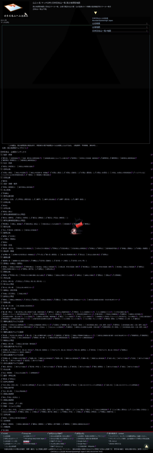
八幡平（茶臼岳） (65, 199)
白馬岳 (5, 325)
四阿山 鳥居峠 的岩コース (11, 269)
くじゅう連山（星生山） (120, 409)
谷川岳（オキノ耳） (79, 261)
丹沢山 (19, 281)
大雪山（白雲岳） (102, 173)
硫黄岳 (123, 314)
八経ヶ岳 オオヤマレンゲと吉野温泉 (90, 385)
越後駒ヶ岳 (6, 261)
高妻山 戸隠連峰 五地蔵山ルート (73, 299)
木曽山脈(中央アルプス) (12, 346)
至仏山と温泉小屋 (93, 254)
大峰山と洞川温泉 (53, 385)
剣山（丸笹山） (13, 397)
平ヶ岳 (40, 254)
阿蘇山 (36, 412)
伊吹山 (12, 379)
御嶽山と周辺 (8, 340)
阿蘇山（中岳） (68, 412)
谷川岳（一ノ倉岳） (62, 261)
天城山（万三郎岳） (9, 293)
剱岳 (4, 327)
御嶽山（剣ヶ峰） (9, 344)
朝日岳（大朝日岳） (15, 230)
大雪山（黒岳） (57, 173)
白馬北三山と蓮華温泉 (17, 325)
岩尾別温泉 (14, 158)
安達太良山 (77, 224)
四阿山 (141, 267)
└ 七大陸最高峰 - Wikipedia (85, 446)
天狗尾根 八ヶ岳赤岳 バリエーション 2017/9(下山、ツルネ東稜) (115, 316)
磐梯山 (87, 224)
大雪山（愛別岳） (87, 173)
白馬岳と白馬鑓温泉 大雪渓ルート (39, 325)
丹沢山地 (6, 278)
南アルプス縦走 (123, 358)
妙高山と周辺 (8, 296)
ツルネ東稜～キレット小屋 (71, 318)
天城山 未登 (22, 293)
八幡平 (38, 199)
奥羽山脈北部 (8, 196)
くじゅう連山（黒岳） (44, 409)
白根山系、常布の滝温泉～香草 (68, 267)
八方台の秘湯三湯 (120, 312)
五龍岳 (56, 325)
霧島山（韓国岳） (9, 424)
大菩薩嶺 (117, 275)
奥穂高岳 (135, 335)
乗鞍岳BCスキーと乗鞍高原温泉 (82, 337)
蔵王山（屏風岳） (38, 218)
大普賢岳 (66, 385)
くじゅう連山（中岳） (10, 409)
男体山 (55, 248)
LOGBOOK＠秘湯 (29, 444)
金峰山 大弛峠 (89, 275)
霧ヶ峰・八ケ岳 (9, 309)
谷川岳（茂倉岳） (46, 261)
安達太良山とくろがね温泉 (50, 224)
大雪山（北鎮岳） (71, 173)
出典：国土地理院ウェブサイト (14, 148)
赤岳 (78, 316)
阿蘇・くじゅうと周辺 (12, 406)
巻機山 (34, 261)
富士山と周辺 (8, 284)
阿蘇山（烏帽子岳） (107, 412)
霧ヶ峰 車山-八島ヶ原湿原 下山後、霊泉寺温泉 (30, 312)
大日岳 (12, 236)
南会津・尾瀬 (8, 251)
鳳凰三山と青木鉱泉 (46, 358)
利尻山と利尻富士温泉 (25, 166)
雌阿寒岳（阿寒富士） (10, 160)
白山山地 (6, 369)
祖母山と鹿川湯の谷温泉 (17, 418)
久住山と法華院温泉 (26, 409)
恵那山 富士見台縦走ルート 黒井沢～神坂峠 (16, 352)
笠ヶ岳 (5, 329)
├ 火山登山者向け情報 (56, 444)
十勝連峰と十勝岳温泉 (42, 175)
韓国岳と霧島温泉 (22, 424)
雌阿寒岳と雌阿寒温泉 (128, 158)
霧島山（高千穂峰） (54, 424)
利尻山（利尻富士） (9, 166)
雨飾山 (5, 300)
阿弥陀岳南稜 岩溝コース (20, 318)
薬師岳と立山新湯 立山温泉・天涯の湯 (87, 327)
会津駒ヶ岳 (6, 254)
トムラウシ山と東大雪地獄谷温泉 (13, 175)
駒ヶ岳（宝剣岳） (42, 350)
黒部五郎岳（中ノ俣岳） (111, 327)
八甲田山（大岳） (9, 199)
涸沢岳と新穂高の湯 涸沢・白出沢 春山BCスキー (103, 299)
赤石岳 (74, 367)
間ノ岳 (5, 360)
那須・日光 (7, 245)
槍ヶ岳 (29, 335)
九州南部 (6, 421)
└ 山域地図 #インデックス (11, 444)
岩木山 (5, 205)
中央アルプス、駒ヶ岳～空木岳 (22, 350)
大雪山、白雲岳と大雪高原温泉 (121, 172)
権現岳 (57, 319)
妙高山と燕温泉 (46, 299)
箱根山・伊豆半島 (10, 290)
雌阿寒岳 (115, 158)
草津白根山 (29, 267)
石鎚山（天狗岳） (9, 403)
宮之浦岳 (6, 430)
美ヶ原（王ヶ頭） (9, 306)
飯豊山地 (6, 233)
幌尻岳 (5, 181)
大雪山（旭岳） (8, 173)
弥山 (74, 385)
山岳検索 (96, 23)
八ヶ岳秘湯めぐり (87, 312)
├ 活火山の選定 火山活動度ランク (60, 438)
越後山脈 (6, 257)
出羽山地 (6, 208)
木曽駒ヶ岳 (6, 350)
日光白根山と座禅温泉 (79, 248)
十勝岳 (30, 175)
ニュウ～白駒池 (54, 314)
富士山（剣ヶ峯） (9, 287)
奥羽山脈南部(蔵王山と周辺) (14, 214)
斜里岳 (74, 158)
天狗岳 (75, 312)
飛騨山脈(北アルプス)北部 (13, 321)
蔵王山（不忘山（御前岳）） (57, 218)
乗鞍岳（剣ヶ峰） (40, 338)
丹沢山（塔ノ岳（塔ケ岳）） (34, 281)
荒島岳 (5, 379)
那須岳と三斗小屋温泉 (24, 248)
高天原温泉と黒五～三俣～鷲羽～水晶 (98, 325)
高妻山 (57, 300)
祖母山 (5, 418)
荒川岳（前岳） (63, 367)
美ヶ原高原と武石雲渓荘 (24, 306)
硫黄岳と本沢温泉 (135, 314)
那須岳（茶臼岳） (9, 248)
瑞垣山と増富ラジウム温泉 (64, 275)
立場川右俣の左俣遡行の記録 (42, 318)
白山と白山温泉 (20, 373)
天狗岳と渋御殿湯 (39, 314)
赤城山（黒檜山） (128, 248)
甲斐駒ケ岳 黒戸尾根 (19, 358)
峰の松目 (99, 314)
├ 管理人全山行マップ (10, 438)
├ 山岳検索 (6, 436)
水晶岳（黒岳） (78, 325)
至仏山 (82, 254)
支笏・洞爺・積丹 (10, 184)
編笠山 (137, 319)
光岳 (123, 367)
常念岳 (5, 335)
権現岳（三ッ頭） (125, 319)
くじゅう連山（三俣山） (83, 409)
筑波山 (5, 242)
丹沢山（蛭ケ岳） (9, 281)
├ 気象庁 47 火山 (54, 441)
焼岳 (13, 338)
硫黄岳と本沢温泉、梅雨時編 (46, 316)
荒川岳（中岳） (35, 367)
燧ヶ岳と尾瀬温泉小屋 (68, 254)
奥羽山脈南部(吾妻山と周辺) (14, 220)
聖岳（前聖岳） (99, 367)
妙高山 (35, 300)
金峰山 (79, 275)
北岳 (133, 358)
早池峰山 (6, 193)
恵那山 (124, 350)
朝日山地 (6, 227)
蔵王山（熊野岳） (9, 218)
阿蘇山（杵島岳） (92, 412)
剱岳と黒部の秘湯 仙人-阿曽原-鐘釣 (20, 327)
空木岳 (93, 350)
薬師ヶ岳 (85, 358)
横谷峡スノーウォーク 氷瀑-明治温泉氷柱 (15, 314)
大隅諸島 (6, 427)
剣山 (4, 397)
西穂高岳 (6, 338)
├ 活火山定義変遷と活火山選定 (59, 436)
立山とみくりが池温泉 (56, 327)
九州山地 (6, 414)
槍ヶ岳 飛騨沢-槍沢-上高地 (43, 335)
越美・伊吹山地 (9, 376)
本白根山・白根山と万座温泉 (45, 267)
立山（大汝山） (40, 327)
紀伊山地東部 (8, 382)
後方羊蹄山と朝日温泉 (25, 187)
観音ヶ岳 (59, 358)
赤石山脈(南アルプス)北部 (13, 355)
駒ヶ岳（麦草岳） (81, 350)
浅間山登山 (49, 269)
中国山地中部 (8, 388)
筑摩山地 (6, 302)
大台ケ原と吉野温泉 (28, 385)
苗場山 (5, 267)
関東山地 (6, 272)
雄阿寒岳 (105, 158)
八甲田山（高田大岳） (24, 199)
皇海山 (92, 248)
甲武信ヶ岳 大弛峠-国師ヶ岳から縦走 (32, 275)
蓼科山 (51, 312)
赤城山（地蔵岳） (143, 248)
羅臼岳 (5, 158)
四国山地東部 (8, 394)
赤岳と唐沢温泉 (145, 316)
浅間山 (40, 269)
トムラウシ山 (139, 173)
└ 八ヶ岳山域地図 (9, 446)
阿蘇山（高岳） (25, 412)
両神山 (5, 275)
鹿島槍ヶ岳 (65, 325)
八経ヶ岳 (109, 385)
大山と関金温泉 (20, 391)
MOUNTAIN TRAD (96, 452)
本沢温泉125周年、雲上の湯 (11, 316)
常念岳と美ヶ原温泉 (16, 335)
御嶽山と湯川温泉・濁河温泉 (26, 344)
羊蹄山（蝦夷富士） (9, 187)
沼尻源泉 (67, 224)
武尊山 (105, 254)
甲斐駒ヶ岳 (6, 358)
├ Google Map (81, 444)
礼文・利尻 (7, 163)
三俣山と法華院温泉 (101, 409)
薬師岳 (69, 327)
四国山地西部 (8, 400)
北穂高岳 (58, 335)
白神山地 (6, 202)
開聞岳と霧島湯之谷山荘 (80, 424)
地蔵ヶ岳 (33, 358)
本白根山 (86, 267)
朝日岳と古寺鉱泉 (30, 230)
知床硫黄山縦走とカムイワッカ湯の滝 (56, 158)
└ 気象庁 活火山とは (56, 446)
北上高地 (6, 190)
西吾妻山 (6, 224)
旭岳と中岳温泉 (20, 172)
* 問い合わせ (112, 441)
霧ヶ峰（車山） (8, 312)
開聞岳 (67, 424)
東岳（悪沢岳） (8, 367)
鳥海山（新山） (8, 211)
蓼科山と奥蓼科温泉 (63, 312)
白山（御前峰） (8, 373)
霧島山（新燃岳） (39, 424)
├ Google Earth (81, 441)
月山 (4, 230)
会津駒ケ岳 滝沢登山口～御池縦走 (23, 254)
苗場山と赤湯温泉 (15, 267)
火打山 (27, 300)
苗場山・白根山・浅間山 (12, 263)
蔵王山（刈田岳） (23, 218)
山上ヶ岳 (41, 385)
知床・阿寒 (7, 155)
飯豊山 (5, 236)
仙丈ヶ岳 (112, 358)
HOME (5, 433)
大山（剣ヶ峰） (8, 391)
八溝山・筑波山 (9, 239)
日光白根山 (65, 248)
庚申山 (100, 248)
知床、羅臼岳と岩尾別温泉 (31, 158)
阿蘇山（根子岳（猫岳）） (51, 412)
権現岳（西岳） (110, 319)
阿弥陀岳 (6, 319)
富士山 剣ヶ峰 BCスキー (24, 287)
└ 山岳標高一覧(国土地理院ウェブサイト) (90, 436)
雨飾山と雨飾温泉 (15, 299)
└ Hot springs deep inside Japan (34, 438)
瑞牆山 (50, 275)
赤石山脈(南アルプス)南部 (13, 363)
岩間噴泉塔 (34, 373)
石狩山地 (6, 169)
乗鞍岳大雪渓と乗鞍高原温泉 (58, 337)
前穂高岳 (144, 335)
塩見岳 (27, 360)
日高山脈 (6, 178)
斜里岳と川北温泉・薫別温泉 (89, 158)
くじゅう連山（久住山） (139, 409)
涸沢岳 (67, 335)
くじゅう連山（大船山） (63, 409)
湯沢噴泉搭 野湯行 (111, 248)
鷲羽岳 (116, 325)
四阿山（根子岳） (29, 269)
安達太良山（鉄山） (32, 224)
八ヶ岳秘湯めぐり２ (104, 312)
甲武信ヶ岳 (13, 275)
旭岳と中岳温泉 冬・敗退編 (39, 172)
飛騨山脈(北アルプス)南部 (13, 332)
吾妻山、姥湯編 (16, 224)
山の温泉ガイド (28, 436)
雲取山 (100, 275)
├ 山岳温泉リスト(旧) (10, 441)
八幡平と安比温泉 (49, 199)
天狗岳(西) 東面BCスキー (84, 314)
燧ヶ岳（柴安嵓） (52, 254)
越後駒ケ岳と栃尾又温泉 (20, 260)
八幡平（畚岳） (79, 199)
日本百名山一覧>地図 (101, 31)
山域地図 (96, 27)
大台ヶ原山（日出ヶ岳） (11, 385)
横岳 (61, 316)
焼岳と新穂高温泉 (24, 337)
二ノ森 (19, 403)
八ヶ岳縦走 (68, 314)
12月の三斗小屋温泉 (42, 248)
